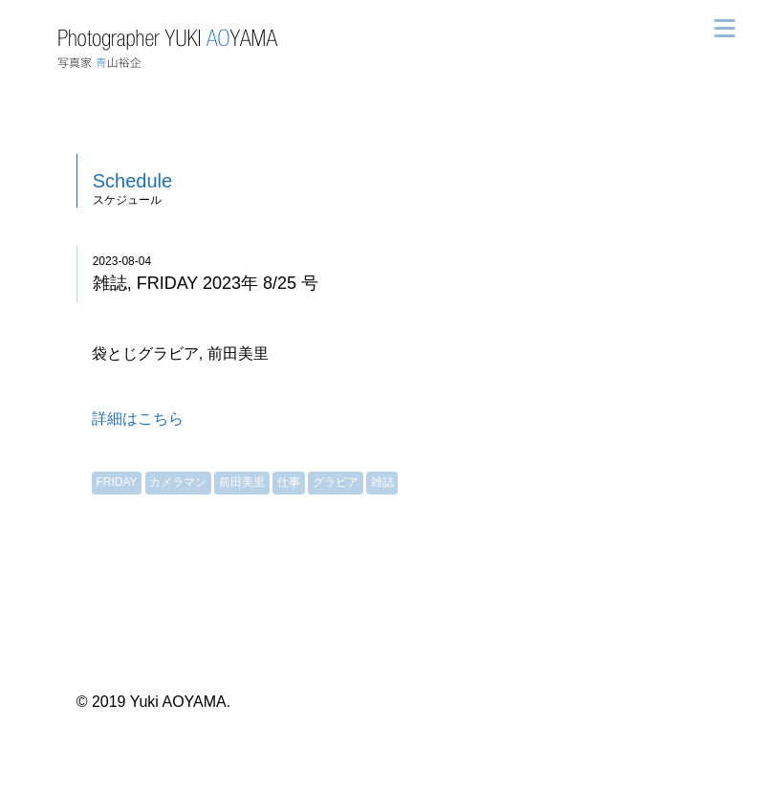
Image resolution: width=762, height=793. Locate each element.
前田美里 (242, 482)
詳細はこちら (138, 418)
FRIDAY (116, 482)
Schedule (132, 180)
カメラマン (178, 482)
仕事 (288, 482)
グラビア (336, 482)
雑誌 (382, 482)
